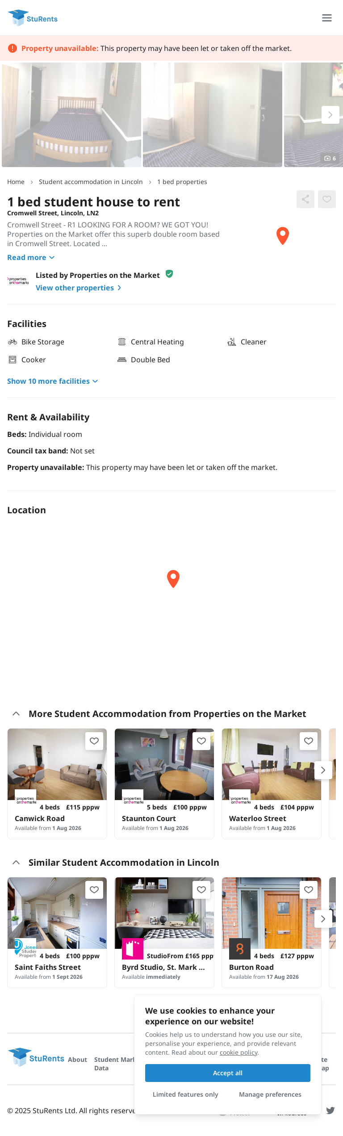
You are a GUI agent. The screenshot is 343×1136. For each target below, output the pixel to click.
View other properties (80, 287)
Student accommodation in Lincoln (91, 181)
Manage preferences (270, 1094)
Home (16, 181)
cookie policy (238, 1052)
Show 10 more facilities (53, 381)
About (77, 1059)
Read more (32, 257)
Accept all (228, 1073)
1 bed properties (182, 181)
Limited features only (185, 1094)
